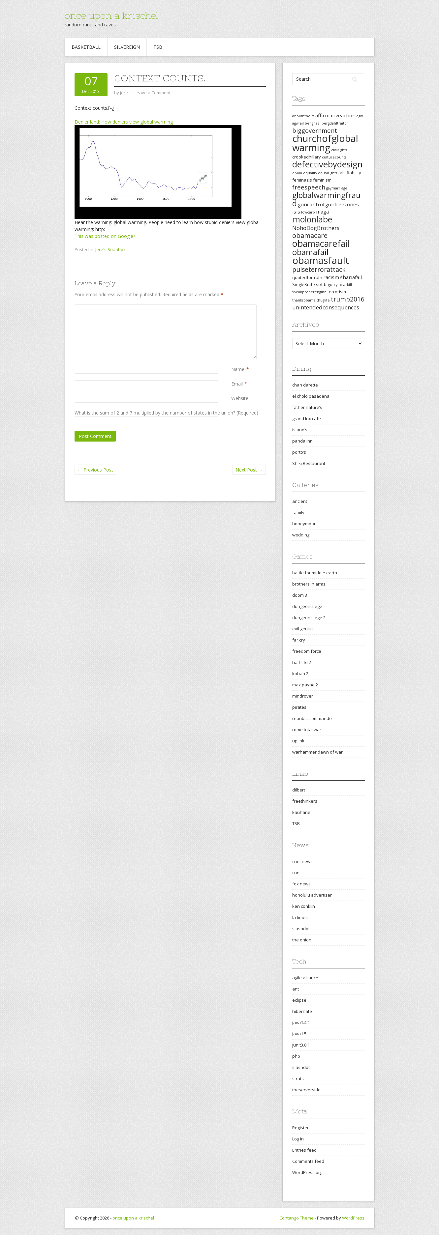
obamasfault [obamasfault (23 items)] (320, 260)
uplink (298, 741)
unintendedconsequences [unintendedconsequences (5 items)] (325, 307)
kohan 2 (300, 673)
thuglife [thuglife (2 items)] (323, 300)
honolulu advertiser (312, 895)
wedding (300, 535)
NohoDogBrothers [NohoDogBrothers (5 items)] (315, 228)
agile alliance (305, 978)
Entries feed (304, 1150)
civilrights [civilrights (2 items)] (339, 150)
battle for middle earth (314, 573)
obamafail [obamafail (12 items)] (310, 252)
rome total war (306, 729)
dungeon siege (307, 606)
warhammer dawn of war (317, 752)
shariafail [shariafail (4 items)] (351, 277)
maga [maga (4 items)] (322, 211)
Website (239, 398)
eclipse (299, 1000)
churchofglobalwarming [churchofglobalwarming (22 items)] (325, 143)
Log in (298, 1139)
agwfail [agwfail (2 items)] (298, 123)
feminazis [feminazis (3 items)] (302, 180)
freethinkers (304, 801)
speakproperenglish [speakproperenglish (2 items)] (309, 292)
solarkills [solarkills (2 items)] (346, 284)
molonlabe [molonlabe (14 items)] (312, 219)
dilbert (298, 790)
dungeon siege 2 (309, 617)
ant (295, 989)
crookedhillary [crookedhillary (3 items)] (306, 157)
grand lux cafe (306, 418)
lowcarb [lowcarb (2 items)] (308, 212)
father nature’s (307, 407)
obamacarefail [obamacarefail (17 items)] (321, 243)
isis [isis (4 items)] (296, 211)
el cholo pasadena (310, 396)
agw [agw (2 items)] (360, 116)
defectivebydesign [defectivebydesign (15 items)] (327, 164)
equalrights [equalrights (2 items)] (327, 173)
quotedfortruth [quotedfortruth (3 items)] (307, 277)
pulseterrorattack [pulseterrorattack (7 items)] (319, 269)
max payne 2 (305, 685)
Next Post (249, 470)
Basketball (86, 47)
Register (300, 1128)
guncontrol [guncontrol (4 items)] (311, 204)
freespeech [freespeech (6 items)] (308, 187)
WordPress (353, 1218)
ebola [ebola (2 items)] (297, 173)
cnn (295, 873)
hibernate (302, 1011)
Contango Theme (296, 1218)
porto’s (299, 452)
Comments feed (308, 1161)
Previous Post (95, 470)
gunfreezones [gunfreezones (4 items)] (342, 204)
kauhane (301, 812)
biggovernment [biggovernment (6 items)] (314, 130)
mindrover (302, 696)
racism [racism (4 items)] (331, 277)
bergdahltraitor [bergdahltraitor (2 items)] (335, 123)
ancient (299, 501)
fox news (301, 884)
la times (300, 917)
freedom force (306, 651)
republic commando (312, 718)
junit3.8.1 (301, 1045)
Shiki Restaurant (308, 463)
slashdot (301, 929)
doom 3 (299, 595)
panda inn (302, 441)
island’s (299, 430)
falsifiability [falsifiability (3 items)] (349, 173)
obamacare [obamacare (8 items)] (310, 235)
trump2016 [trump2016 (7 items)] (347, 299)
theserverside (306, 1090)
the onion (301, 940)
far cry (298, 640)
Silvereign (127, 47)
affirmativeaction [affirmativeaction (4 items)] (335, 115)
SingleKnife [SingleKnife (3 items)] (303, 284)
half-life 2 (301, 662)
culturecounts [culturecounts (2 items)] (334, 157)
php (296, 1056)
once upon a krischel (111, 15)
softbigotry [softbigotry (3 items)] (327, 284)
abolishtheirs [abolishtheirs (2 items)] (303, 116)
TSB (157, 47)
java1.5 (299, 1034)
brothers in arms (309, 584)
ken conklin (303, 906)
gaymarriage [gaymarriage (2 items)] (336, 188)
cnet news (302, 861)
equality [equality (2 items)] (310, 173)
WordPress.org (307, 1172)
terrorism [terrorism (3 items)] (337, 292)
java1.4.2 (301, 1022)
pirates (299, 707)
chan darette (305, 385)
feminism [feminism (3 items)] (322, 180)
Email (237, 383)
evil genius (303, 629)
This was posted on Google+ (105, 236)
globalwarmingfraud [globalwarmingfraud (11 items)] (326, 199)
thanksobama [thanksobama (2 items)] (304, 300)
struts (298, 1078)
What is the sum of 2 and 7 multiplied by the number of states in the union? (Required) (166, 413)
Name (237, 369)
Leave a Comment (153, 93)
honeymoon (304, 524)
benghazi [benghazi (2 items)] (313, 123)
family (298, 512)
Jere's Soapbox (110, 249)
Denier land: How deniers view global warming (124, 122)
